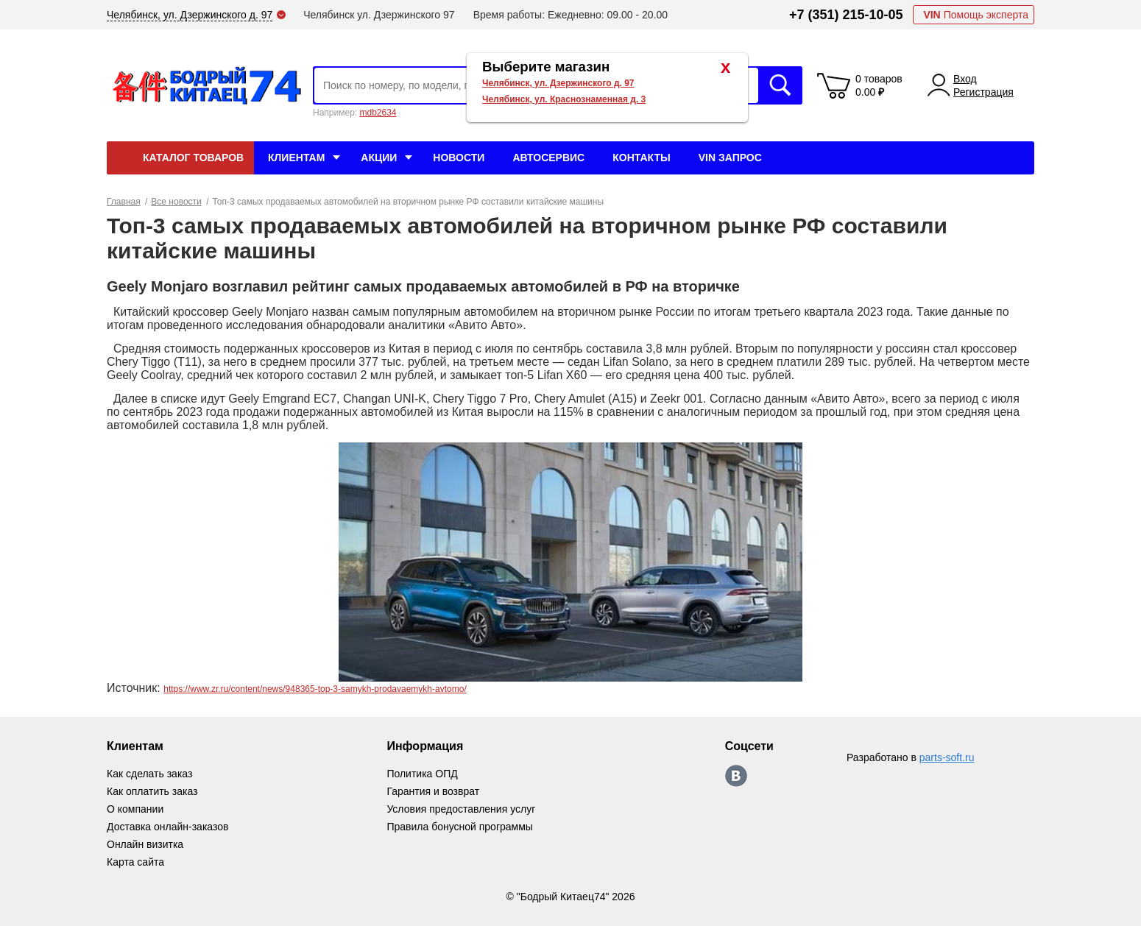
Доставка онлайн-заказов (167, 827)
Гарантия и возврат (432, 791)
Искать (780, 85)
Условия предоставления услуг (460, 809)
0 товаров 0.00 (878, 85)
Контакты (641, 157)
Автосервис (548, 157)
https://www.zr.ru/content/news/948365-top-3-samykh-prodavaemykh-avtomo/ (315, 689)
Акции (379, 157)
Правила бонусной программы (459, 827)
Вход (965, 79)
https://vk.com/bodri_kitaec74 (736, 776)
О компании (135, 809)
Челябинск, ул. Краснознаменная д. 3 (564, 99)
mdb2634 (377, 112)
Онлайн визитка (145, 844)
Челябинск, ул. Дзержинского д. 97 (558, 83)
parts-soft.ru (947, 757)
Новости (458, 157)
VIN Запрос (730, 157)
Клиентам (296, 157)
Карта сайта (135, 862)
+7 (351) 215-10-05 (846, 14)
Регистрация (983, 92)
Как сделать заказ (149, 774)
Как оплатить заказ (152, 791)
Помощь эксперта (975, 15)
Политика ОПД (421, 774)
